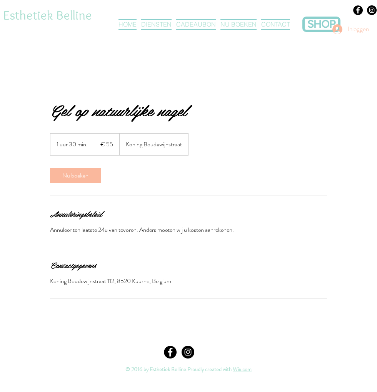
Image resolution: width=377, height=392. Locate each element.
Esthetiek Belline (47, 15)
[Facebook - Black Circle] (358, 10)
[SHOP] (321, 24)
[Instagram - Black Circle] (372, 10)
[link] (75, 175)
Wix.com (242, 369)
